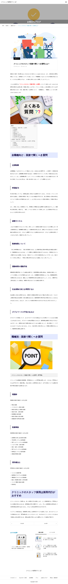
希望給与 (15, 130)
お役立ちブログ (44, 577)
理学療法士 (15, 145)
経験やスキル (16, 132)
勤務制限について (17, 133)
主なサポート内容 (23, 577)
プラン (37, 577)
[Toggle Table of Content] (34, 126)
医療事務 (15, 144)
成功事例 (31, 577)
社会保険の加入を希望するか (19, 136)
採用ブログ (17, 58)
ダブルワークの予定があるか (19, 137)
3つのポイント (14, 577)
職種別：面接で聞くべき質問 (18, 139)
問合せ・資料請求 (53, 577)
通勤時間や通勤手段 (17, 135)
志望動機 (15, 129)
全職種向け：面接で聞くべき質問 (19, 127)
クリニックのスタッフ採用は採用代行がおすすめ (23, 147)
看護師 (14, 142)
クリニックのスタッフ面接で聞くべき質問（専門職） (24, 141)
